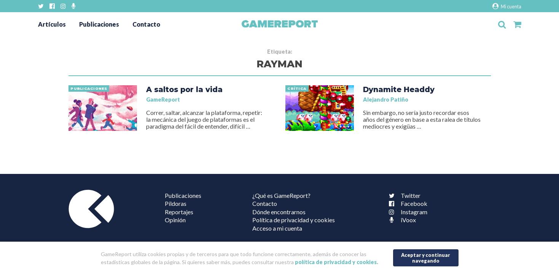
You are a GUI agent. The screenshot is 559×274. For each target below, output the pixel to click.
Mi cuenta (506, 6)
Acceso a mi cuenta (277, 228)
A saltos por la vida (184, 89)
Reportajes (179, 211)
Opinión (175, 219)
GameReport (163, 99)
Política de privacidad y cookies (293, 219)
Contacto (146, 24)
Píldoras (175, 203)
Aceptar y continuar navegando (425, 258)
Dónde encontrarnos (279, 211)
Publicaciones (99, 24)
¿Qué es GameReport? (281, 195)
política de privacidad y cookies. (336, 262)
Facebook (406, 203)
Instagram (406, 211)
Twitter (402, 195)
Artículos (52, 24)
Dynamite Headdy (399, 89)
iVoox (400, 219)
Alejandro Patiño (385, 99)
